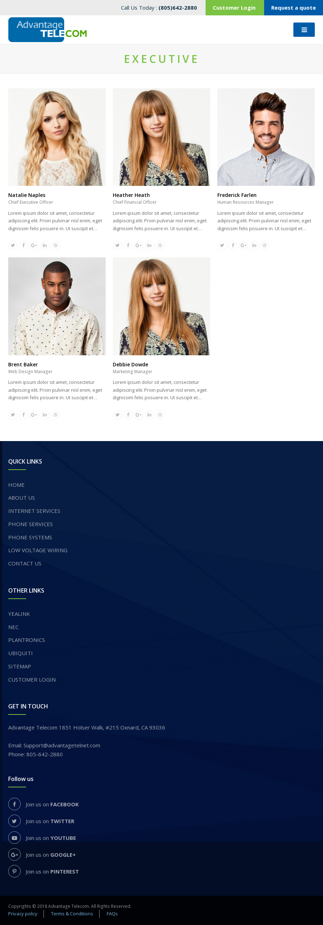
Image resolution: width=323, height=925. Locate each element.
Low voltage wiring (37, 550)
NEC (13, 626)
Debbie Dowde (130, 364)
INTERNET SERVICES (34, 510)
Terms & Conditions (72, 913)
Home (16, 484)
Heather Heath (131, 195)
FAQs (112, 913)
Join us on (43, 804)
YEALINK (19, 613)
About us (21, 497)
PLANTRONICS (26, 639)
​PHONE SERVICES (30, 524)
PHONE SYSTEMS (30, 537)
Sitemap (19, 666)
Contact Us (24, 563)
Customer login (32, 679)
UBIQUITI (20, 653)
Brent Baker (23, 364)
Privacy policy (22, 913)
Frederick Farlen (237, 195)
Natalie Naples (26, 195)
